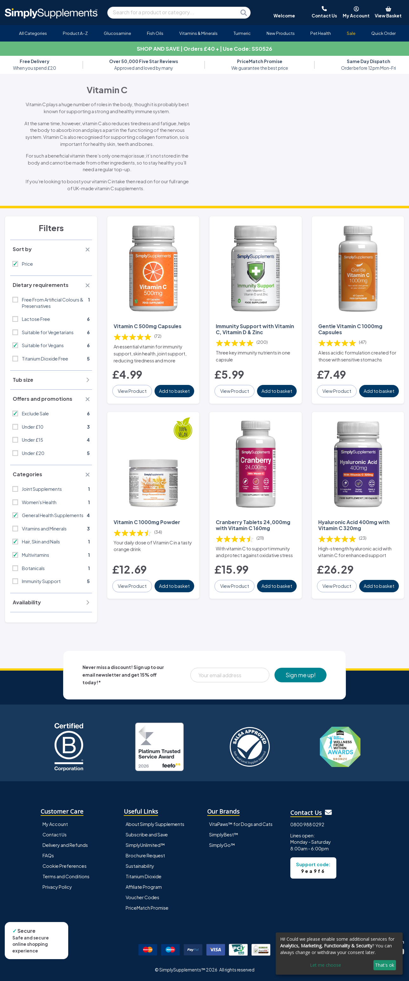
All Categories (33, 33)
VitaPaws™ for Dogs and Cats (241, 824)
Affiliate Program (144, 887)
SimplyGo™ (222, 845)
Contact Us (55, 834)
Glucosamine (117, 33)
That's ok (384, 965)
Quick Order (383, 33)
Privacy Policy (57, 887)
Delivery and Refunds (65, 845)
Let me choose (325, 965)
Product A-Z (75, 33)
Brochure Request (145, 855)
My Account (55, 824)
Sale (351, 33)
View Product (132, 391)
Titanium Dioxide (144, 876)
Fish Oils (155, 33)
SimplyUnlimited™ (145, 845)
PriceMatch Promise (147, 908)
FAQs (48, 855)
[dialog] (339, 953)
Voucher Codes (142, 897)
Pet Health (320, 33)
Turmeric (242, 33)
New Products (281, 33)
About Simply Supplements (155, 824)
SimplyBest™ (223, 834)
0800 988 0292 (307, 824)
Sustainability (140, 866)
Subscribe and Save (147, 834)
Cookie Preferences (65, 866)
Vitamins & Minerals (198, 33)
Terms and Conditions (66, 876)
